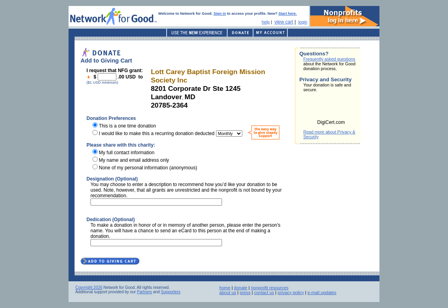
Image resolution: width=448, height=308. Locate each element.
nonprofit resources (269, 287)
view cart (283, 22)
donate (241, 287)
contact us (264, 292)
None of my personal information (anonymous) (148, 168)
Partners (144, 292)
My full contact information (126, 152)
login (302, 22)
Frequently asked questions (329, 59)
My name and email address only (134, 160)
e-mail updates (322, 292)
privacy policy (291, 292)
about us (227, 292)
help (266, 22)
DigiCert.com (331, 122)
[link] (331, 108)
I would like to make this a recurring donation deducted (156, 133)
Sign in (220, 14)
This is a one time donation (127, 126)
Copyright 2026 (88, 287)
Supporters (171, 292)
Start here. (288, 14)
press (245, 292)
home (224, 287)
